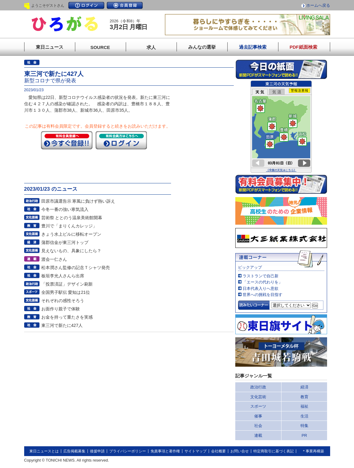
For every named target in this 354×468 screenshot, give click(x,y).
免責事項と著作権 (165, 451)
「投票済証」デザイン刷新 (67, 284)
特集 (304, 425)
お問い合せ (239, 451)
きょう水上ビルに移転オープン (71, 234)
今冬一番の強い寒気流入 (64, 209)
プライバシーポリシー (127, 451)
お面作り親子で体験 (60, 308)
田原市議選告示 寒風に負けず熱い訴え (78, 201)
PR (304, 435)
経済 (304, 387)
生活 (304, 416)
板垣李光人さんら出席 (62, 275)
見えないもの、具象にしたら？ (71, 250)
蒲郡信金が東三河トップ (64, 242)
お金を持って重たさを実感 (67, 317)
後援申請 (97, 451)
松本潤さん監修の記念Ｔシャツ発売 (75, 267)
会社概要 (218, 451)
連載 (258, 435)
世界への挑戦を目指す (262, 294)
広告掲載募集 (74, 451)
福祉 (304, 406)
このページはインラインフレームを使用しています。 (281, 126)
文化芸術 (258, 397)
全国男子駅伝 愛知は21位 (65, 292)
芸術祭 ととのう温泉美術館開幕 (71, 217)
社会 (258, 425)
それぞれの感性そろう (62, 300)
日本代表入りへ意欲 (260, 288)
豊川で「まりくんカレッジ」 (69, 225)
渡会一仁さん (54, 259)
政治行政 (258, 387)
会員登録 (125, 5)
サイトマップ (195, 451)
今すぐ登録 (66, 140)
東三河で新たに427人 (62, 325)
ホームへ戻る (318, 5)
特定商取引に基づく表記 (273, 451)
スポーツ (258, 406)
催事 (258, 416)
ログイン (86, 5)
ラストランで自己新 (260, 276)
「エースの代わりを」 (262, 282)
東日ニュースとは (44, 451)
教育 (304, 397)
